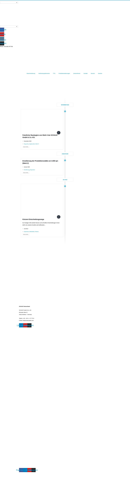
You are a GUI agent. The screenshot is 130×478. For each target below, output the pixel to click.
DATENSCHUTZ (23, 332)
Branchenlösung (31, 73)
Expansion (26, 144)
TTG (54, 73)
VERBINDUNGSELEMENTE (25, 412)
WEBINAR (21, 342)
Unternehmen (76, 73)
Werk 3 (37, 144)
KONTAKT (21, 338)
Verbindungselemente (44, 73)
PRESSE (21, 346)
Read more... (26, 146)
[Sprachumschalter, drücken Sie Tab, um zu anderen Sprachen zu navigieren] (9, 2)
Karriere (100, 73)
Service (93, 73)
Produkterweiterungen (64, 73)
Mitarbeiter (31, 231)
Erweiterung (26, 169)
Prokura (37, 231)
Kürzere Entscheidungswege (33, 219)
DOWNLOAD (22, 420)
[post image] (42, 122)
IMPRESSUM (22, 328)
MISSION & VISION (23, 416)
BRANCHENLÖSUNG (24, 409)
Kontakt (85, 73)
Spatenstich (32, 144)
